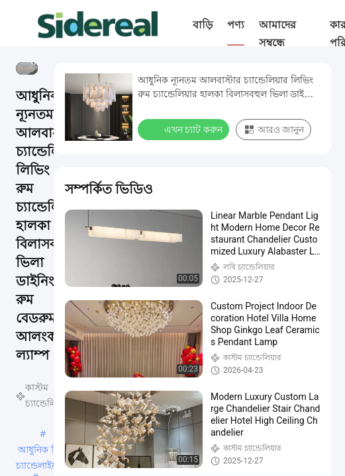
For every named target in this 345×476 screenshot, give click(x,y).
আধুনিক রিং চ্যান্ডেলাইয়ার (40, 450)
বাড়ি (203, 24)
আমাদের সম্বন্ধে (277, 33)
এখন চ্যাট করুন (184, 129)
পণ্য (235, 24)
